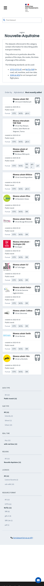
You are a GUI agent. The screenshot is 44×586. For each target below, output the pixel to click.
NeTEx (28, 69)
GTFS (12, 69)
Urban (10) (8, 425)
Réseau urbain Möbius (22, 175)
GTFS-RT (18, 69)
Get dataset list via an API (23, 538)
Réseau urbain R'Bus (21, 196)
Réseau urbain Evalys (22, 287)
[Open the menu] (13, 8)
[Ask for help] (38, 580)
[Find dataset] (22, 20)
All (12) (7, 395)
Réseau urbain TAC (21, 99)
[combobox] (22, 20)
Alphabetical (19, 92)
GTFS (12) (8, 504)
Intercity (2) (9, 416)
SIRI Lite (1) (9, 520)
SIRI (32, 69)
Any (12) (7, 440)
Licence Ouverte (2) (11, 480)
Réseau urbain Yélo (21, 356)
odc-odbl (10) (9, 484)
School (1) (8, 420)
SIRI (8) (7, 511)
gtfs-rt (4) (8, 516)
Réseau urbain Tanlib (22, 334)
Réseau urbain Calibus (22, 311)
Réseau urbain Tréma (22, 219)
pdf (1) (7, 525)
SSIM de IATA (15, 75)
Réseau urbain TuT (20, 265)
